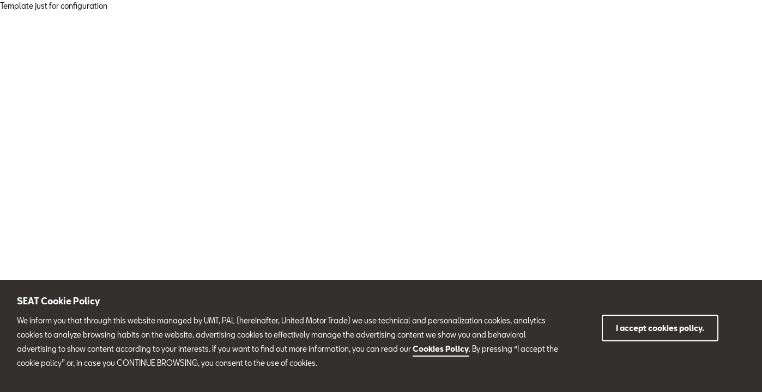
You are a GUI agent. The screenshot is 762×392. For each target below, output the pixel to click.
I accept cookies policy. (660, 328)
